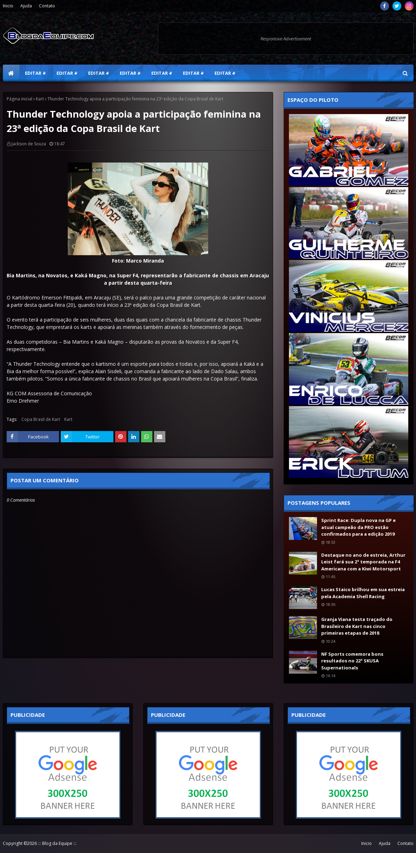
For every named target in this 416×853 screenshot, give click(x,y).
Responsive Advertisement (285, 38)
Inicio (8, 6)
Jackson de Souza (29, 144)
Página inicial (19, 99)
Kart (40, 99)
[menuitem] (11, 73)
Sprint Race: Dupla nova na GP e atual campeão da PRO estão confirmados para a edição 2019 (358, 527)
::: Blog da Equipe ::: (57, 843)
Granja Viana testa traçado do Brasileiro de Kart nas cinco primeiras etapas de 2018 (356, 626)
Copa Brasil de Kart (40, 419)
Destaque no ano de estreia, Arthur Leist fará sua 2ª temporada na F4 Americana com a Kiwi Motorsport (363, 562)
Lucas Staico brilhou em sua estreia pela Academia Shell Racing (363, 593)
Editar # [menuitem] (35, 73)
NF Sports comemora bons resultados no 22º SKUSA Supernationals (352, 661)
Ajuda (26, 6)
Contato (47, 6)
